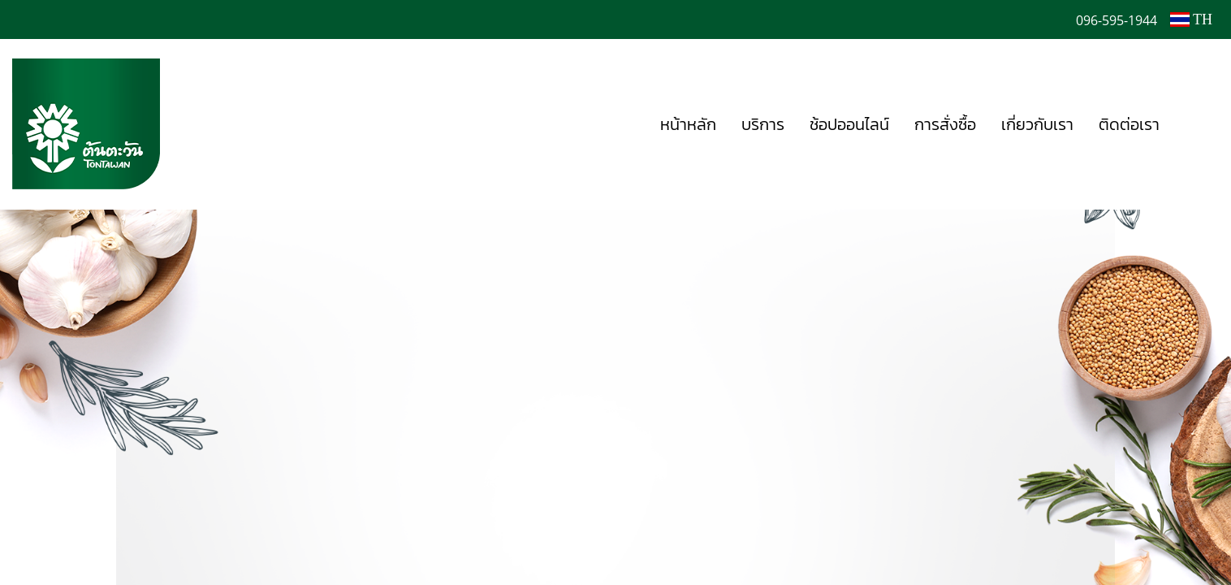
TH (1191, 19)
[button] (1196, 124)
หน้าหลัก (688, 124)
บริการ (762, 124)
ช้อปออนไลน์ (849, 124)
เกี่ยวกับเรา (1037, 124)
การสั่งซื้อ (945, 124)
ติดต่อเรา (1129, 124)
